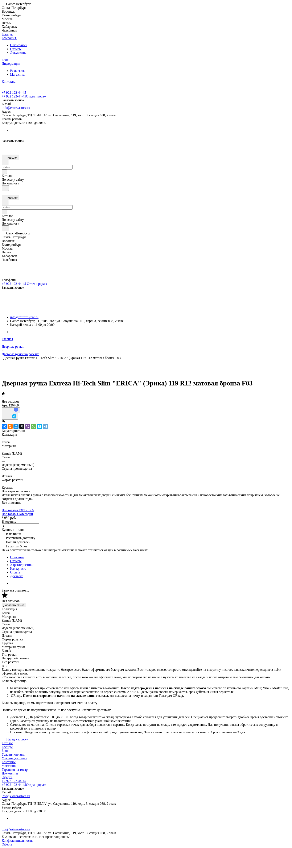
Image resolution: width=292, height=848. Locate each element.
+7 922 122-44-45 (14, 92)
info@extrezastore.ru (16, 107)
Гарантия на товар (15, 769)
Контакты (9, 762)
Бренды (7, 747)
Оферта (7, 777)
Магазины (17, 74)
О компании (18, 45)
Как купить (18, 568)
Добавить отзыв (13, 605)
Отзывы (15, 49)
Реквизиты (17, 70)
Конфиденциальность (17, 840)
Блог (5, 750)
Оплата (15, 572)
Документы (18, 52)
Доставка (16, 576)
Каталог (7, 743)
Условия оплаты (13, 754)
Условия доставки (14, 758)
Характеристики (21, 565)
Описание (17, 557)
